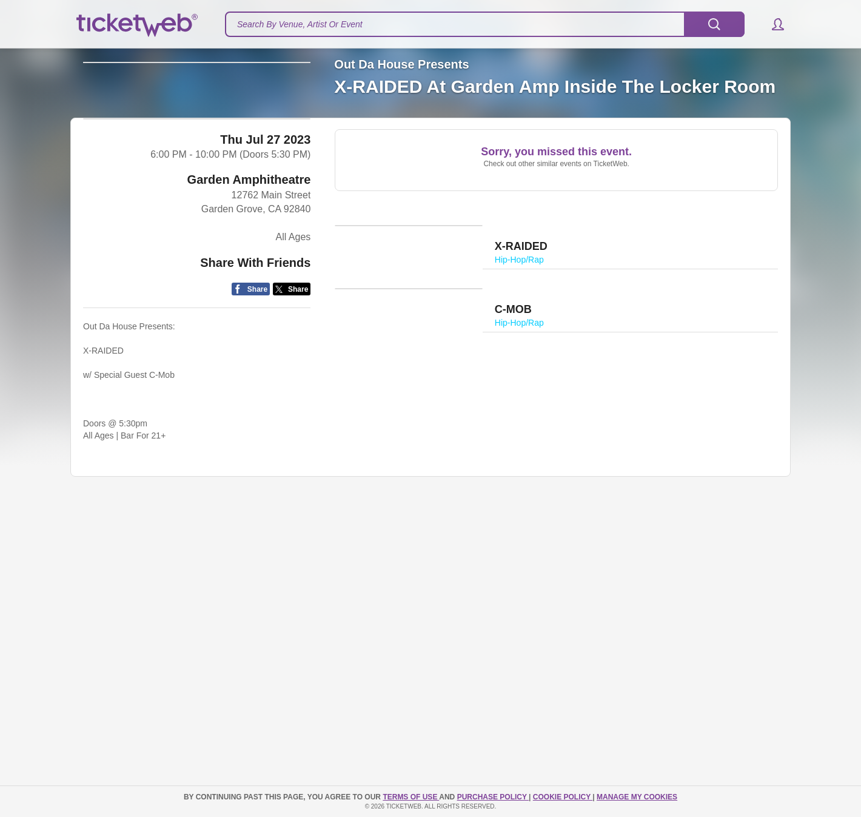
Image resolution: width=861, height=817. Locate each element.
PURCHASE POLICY (493, 797)
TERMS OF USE (411, 797)
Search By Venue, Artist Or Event (300, 24)
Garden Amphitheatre (249, 364)
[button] (772, 24)
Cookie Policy (562, 797)
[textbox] (485, 24)
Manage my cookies (637, 797)
